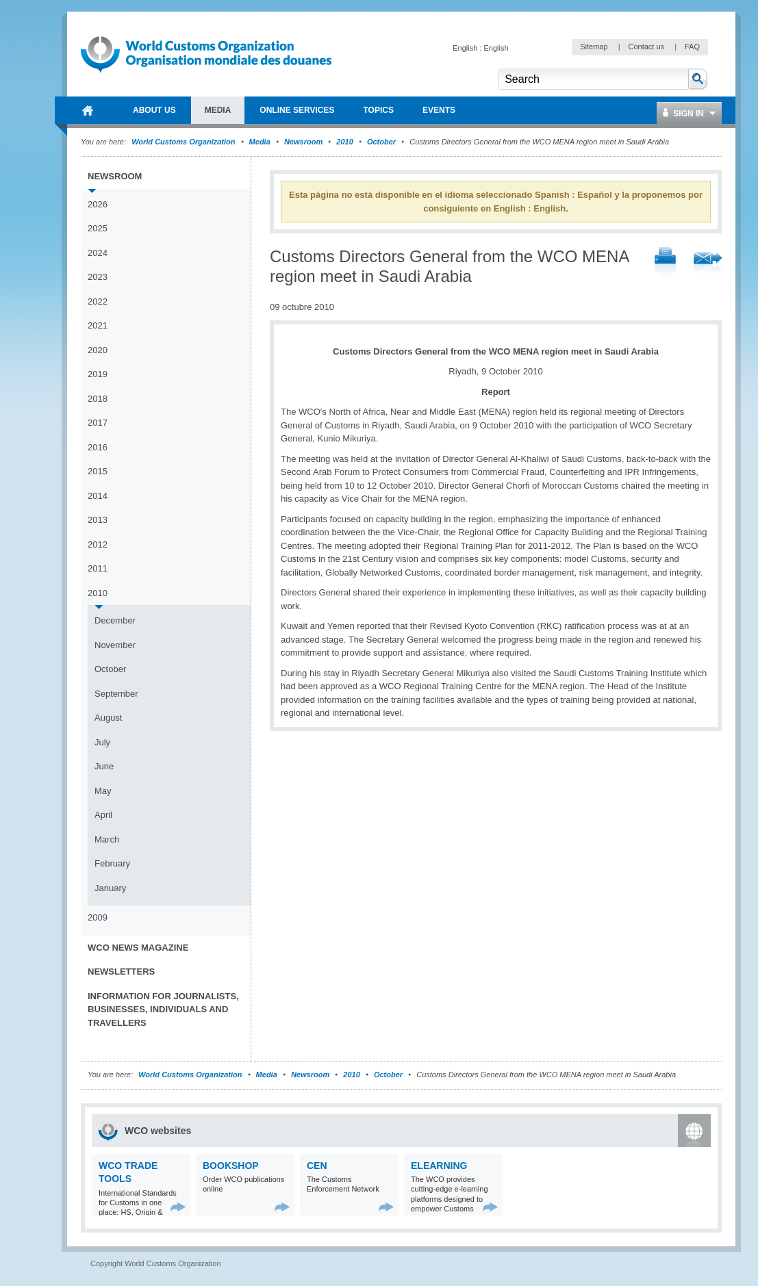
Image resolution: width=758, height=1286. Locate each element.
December (115, 620)
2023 (98, 277)
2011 (98, 568)
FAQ (692, 46)
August (108, 717)
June (104, 766)
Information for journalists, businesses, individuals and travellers (163, 1009)
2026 (98, 204)
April (103, 815)
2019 (98, 374)
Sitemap (594, 46)
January (110, 888)
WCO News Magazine (138, 947)
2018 (98, 399)
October (381, 142)
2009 (98, 917)
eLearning (439, 1165)
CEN (317, 1165)
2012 (98, 544)
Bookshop (231, 1165)
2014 (98, 496)
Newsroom (303, 142)
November (115, 645)
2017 (98, 422)
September (116, 694)
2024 (98, 253)
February (112, 863)
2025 (98, 228)
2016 (98, 447)
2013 (98, 520)
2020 (98, 350)
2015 (98, 471)
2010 (344, 142)
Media (259, 142)
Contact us (647, 46)
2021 (98, 325)
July (102, 742)
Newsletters (121, 971)
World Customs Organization (184, 142)
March (106, 839)
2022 (98, 301)
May (103, 791)
